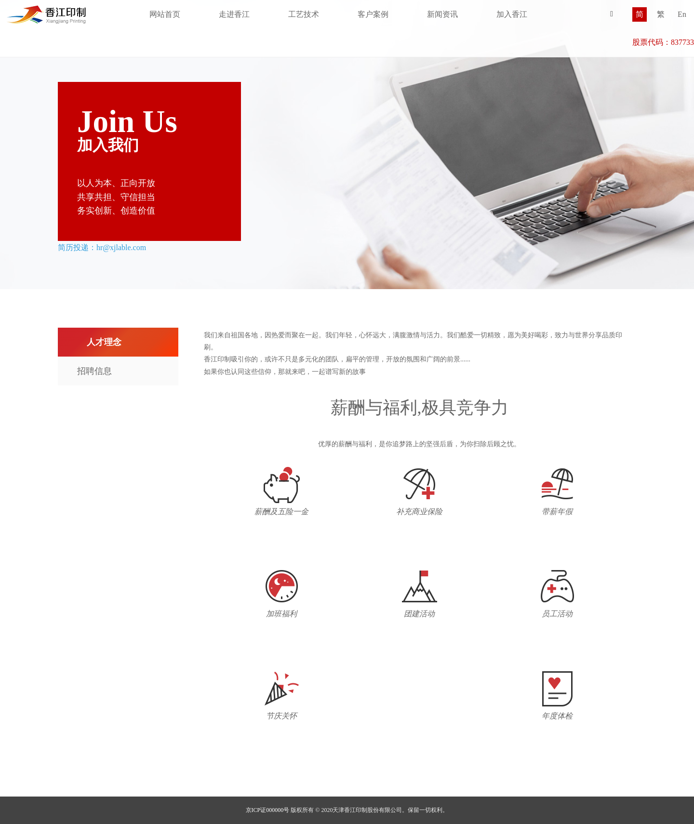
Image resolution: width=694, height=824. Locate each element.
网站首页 (164, 14)
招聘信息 (94, 371)
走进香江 (234, 14)
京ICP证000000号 (268, 810)
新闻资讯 (442, 14)
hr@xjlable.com (121, 247)
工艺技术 (303, 14)
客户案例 (373, 14)
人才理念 (104, 342)
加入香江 (511, 14)
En (682, 14)
